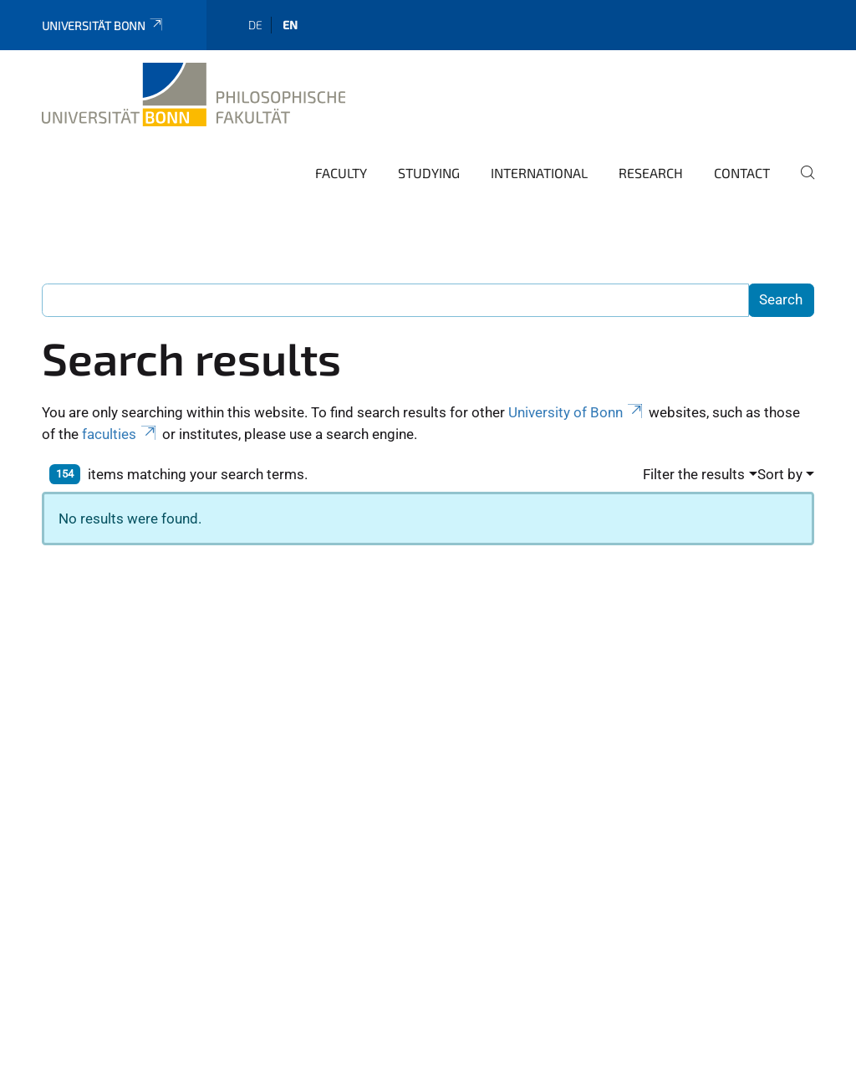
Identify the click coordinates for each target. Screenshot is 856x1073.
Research (651, 173)
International (539, 173)
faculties (120, 434)
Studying (429, 173)
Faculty (341, 173)
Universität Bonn (103, 25)
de (255, 25)
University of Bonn (576, 412)
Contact (742, 173)
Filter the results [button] (694, 474)
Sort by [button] (779, 474)
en (290, 25)
